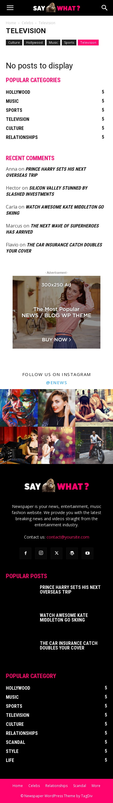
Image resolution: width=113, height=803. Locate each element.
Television (88, 42)
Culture (14, 42)
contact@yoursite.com (68, 537)
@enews (56, 382)
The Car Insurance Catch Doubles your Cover (68, 645)
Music (53, 42)
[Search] (105, 8)
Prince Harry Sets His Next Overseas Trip (70, 590)
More (96, 785)
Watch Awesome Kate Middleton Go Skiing (64, 618)
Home (11, 22)
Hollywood (34, 42)
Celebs (27, 22)
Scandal (79, 785)
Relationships (56, 785)
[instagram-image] (19, 408)
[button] (10, 8)
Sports (69, 42)
